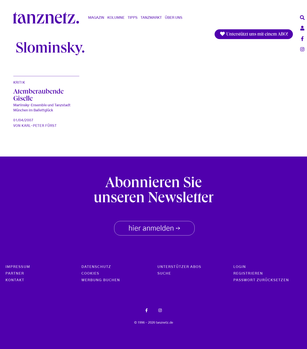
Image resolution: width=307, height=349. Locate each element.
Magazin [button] (96, 18)
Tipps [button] (132, 18)
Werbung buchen (100, 280)
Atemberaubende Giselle (38, 96)
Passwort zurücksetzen (261, 280)
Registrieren (248, 273)
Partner (14, 273)
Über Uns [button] (173, 18)
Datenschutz (96, 267)
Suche (164, 273)
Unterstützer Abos (179, 267)
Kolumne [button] (116, 18)
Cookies (90, 273)
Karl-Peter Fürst (39, 125)
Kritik (19, 82)
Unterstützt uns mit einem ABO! (253, 34)
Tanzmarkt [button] (151, 18)
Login (239, 267)
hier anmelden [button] (154, 228)
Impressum (17, 267)
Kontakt (14, 280)
